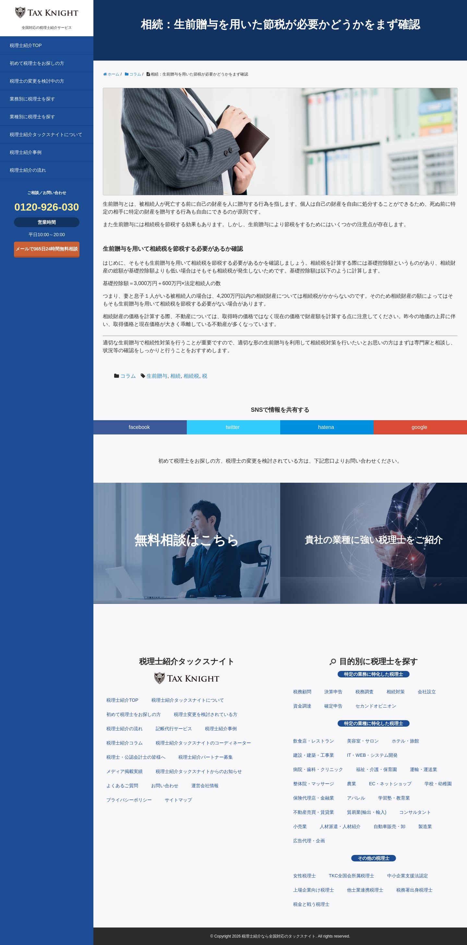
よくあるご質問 (122, 785)
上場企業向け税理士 (313, 890)
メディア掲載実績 (124, 771)
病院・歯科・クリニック (318, 769)
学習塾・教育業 (394, 798)
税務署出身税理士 (414, 890)
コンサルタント (415, 812)
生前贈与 (157, 376)
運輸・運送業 (423, 769)
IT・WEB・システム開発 (372, 755)
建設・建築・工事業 (313, 755)
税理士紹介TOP (26, 45)
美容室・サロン (363, 740)
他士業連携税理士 (365, 890)
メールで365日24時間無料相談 (47, 248)
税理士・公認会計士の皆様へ (135, 757)
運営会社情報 (205, 785)
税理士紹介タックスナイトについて (46, 134)
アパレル (356, 798)
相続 (175, 376)
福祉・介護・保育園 (376, 769)
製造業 (425, 826)
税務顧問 (302, 691)
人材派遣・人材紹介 (340, 826)
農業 (351, 783)
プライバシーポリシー (129, 799)
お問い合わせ (164, 785)
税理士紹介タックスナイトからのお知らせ (199, 771)
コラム (128, 376)
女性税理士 (304, 875)
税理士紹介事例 (26, 152)
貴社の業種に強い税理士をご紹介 (374, 540)
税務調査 (364, 691)
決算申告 (333, 691)
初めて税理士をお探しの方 (37, 63)
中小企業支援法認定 (407, 875)
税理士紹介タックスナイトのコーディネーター (203, 742)
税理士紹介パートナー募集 (205, 757)
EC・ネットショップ (390, 783)
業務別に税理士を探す (32, 98)
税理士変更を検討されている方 (205, 714)
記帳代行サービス (174, 728)
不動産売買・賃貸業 (313, 812)
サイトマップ (178, 799)
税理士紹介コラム (124, 742)
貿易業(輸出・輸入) (366, 812)
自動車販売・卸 (389, 826)
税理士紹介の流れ (28, 170)
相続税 (191, 376)
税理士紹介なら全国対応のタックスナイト (279, 936)
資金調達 (302, 706)
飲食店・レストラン (313, 740)
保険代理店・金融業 (313, 798)
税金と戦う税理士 (311, 904)
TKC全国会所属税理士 (351, 875)
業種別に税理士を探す (32, 116)
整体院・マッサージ (313, 783)
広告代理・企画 (309, 840)
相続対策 (396, 691)
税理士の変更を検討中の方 (37, 81)
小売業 (300, 826)
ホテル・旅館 (405, 740)
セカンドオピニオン (375, 706)
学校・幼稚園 (438, 783)
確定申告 (333, 706)
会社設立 (427, 691)
